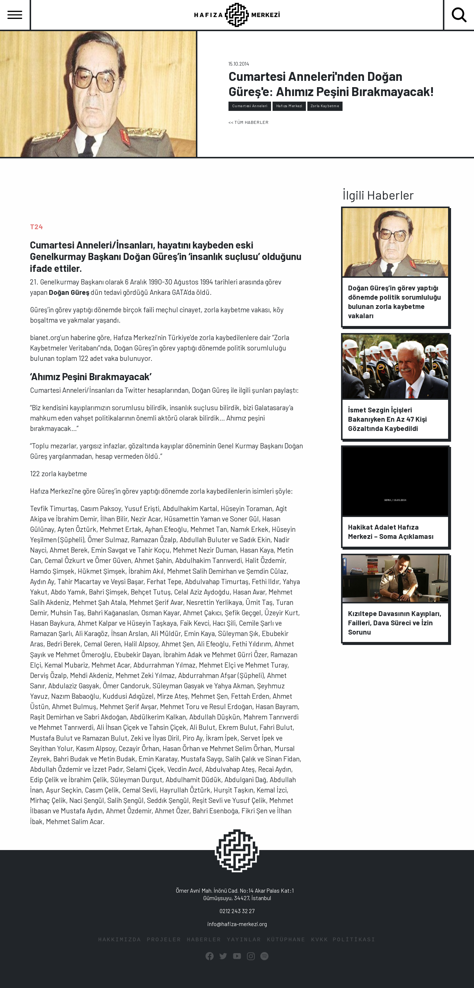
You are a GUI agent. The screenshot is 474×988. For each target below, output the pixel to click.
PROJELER (164, 939)
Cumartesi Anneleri (250, 105)
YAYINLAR (244, 939)
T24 (36, 226)
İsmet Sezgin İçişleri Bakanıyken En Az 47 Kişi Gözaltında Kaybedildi (387, 418)
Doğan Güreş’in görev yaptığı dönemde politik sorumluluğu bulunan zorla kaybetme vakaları (394, 301)
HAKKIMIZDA (119, 939)
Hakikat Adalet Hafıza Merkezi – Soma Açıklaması (391, 531)
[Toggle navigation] (15, 15)
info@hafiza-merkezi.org (237, 924)
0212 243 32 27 (237, 911)
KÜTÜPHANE (286, 939)
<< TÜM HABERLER (248, 122)
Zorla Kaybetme (325, 105)
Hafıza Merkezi (289, 105)
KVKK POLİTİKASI (343, 939)
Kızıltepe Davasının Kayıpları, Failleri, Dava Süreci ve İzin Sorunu (394, 622)
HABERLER (204, 939)
